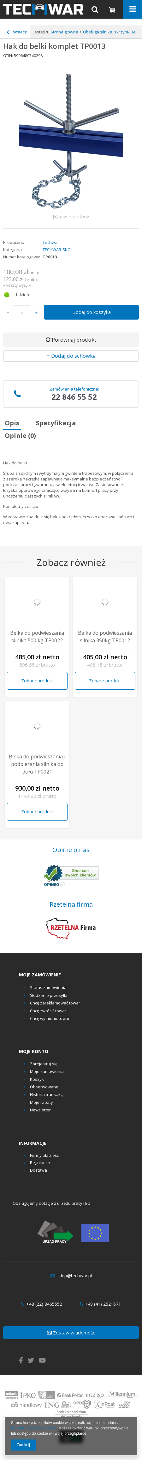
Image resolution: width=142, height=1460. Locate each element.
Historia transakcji (47, 1094)
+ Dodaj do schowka (71, 355)
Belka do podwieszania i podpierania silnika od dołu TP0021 (37, 764)
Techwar (51, 242)
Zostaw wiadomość (71, 1332)
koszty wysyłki (18, 285)
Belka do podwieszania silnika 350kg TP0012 (105, 636)
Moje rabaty (41, 1102)
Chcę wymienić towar (50, 1018)
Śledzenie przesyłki (48, 995)
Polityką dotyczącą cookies (33, 1428)
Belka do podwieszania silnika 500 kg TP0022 (37, 636)
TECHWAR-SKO (57, 249)
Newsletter (40, 1110)
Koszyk (37, 1079)
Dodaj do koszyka (91, 312)
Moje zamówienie (40, 975)
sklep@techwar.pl (71, 1276)
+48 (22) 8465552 (41, 1304)
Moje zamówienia (47, 1071)
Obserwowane (44, 1087)
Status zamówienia (48, 987)
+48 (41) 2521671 (100, 1304)
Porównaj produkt (71, 339)
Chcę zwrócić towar (48, 1010)
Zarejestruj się (43, 1064)
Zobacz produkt (37, 681)
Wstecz (17, 33)
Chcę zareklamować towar (55, 1002)
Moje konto (33, 1051)
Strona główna (64, 32)
